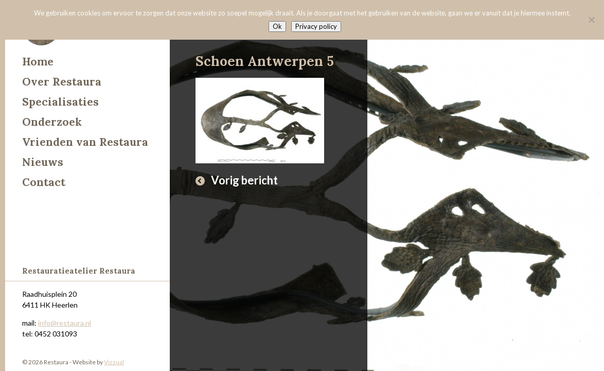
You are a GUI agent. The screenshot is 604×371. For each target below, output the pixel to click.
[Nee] (591, 19)
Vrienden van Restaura (85, 142)
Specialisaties (60, 102)
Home (38, 62)
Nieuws (42, 162)
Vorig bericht (244, 180)
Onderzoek (52, 122)
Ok (277, 26)
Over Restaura (61, 82)
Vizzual (114, 362)
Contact (43, 182)
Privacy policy (316, 26)
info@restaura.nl (64, 322)
